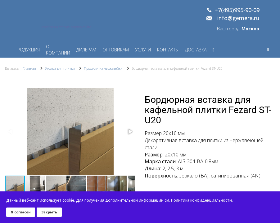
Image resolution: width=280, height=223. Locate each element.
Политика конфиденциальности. (202, 200)
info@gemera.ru (238, 18)
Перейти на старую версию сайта (65, 27)
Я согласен (20, 212)
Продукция (27, 50)
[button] (130, 132)
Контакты (168, 50)
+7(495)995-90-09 (237, 10)
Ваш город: (238, 29)
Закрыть (49, 212)
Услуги (143, 50)
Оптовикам (115, 50)
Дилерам (86, 50)
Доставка (195, 50)
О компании (58, 50)
